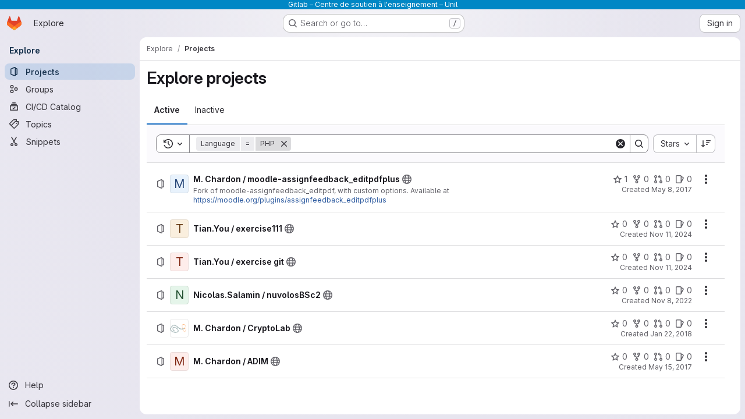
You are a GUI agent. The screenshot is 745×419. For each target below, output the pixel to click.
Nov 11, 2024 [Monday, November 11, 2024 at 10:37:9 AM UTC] (671, 234)
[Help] (70, 385)
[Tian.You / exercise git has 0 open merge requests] (662, 257)
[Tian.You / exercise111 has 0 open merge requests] (662, 224)
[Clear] (620, 144)
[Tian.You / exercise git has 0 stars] (619, 257)
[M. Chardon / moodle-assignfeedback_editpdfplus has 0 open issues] (683, 179)
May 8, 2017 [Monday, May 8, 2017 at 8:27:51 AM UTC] (671, 189)
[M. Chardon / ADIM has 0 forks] (640, 356)
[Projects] (70, 71)
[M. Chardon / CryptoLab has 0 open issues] (683, 323)
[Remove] (284, 144)
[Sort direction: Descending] (706, 143)
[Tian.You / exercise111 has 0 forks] (640, 224)
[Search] (452, 144)
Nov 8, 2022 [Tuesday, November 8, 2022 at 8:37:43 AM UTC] (671, 300)
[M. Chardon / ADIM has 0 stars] (619, 356)
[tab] (167, 110)
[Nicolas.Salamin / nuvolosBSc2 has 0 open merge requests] (662, 290)
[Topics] (70, 124)
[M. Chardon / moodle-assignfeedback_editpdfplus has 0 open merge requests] (662, 179)
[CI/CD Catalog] (70, 106)
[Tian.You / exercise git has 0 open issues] (683, 257)
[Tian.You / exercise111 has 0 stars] (619, 224)
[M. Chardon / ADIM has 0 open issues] (683, 356)
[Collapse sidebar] (70, 404)
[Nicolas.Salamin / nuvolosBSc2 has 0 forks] (640, 290)
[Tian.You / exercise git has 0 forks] (640, 257)
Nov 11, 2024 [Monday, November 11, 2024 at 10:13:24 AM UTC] (671, 267)
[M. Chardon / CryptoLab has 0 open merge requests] (662, 323)
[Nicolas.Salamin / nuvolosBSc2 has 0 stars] (619, 290)
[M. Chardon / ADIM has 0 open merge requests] (662, 356)
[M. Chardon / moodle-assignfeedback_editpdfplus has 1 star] (620, 179)
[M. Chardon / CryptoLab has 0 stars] (619, 323)
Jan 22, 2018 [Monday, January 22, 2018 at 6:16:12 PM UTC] (671, 333)
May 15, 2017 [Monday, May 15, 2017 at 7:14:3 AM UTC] (670, 367)
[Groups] (70, 89)
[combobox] (674, 143)
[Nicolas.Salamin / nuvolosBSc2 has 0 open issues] (683, 290)
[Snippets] (70, 141)
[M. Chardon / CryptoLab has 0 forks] (640, 323)
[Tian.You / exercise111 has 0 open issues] (683, 224)
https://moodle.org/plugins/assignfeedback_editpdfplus (289, 200)
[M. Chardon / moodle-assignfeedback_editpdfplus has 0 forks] (640, 179)
